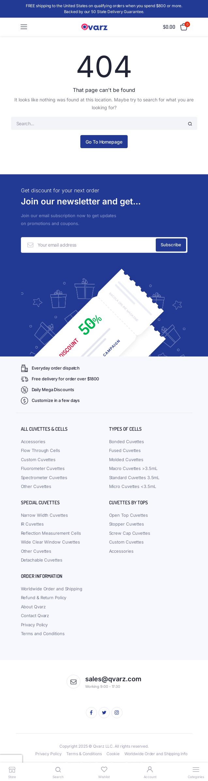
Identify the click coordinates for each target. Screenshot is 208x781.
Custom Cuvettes (38, 459)
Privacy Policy (34, 624)
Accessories (33, 441)
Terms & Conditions (84, 753)
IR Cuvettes (32, 524)
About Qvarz (33, 606)
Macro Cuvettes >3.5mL (133, 468)
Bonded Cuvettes (126, 441)
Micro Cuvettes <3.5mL (132, 486)
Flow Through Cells (40, 450)
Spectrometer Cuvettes (44, 477)
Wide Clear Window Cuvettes (50, 542)
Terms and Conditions (43, 633)
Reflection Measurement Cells (51, 533)
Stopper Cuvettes (126, 524)
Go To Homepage (104, 142)
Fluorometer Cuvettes (43, 468)
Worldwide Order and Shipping (51, 588)
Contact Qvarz (35, 615)
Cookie (112, 753)
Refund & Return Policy (44, 597)
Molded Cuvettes (126, 459)
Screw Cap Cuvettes (129, 533)
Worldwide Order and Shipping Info (155, 753)
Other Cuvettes (36, 486)
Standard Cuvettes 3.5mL (134, 477)
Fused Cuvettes (125, 450)
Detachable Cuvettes (41, 560)
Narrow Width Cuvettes (44, 515)
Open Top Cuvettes (128, 515)
